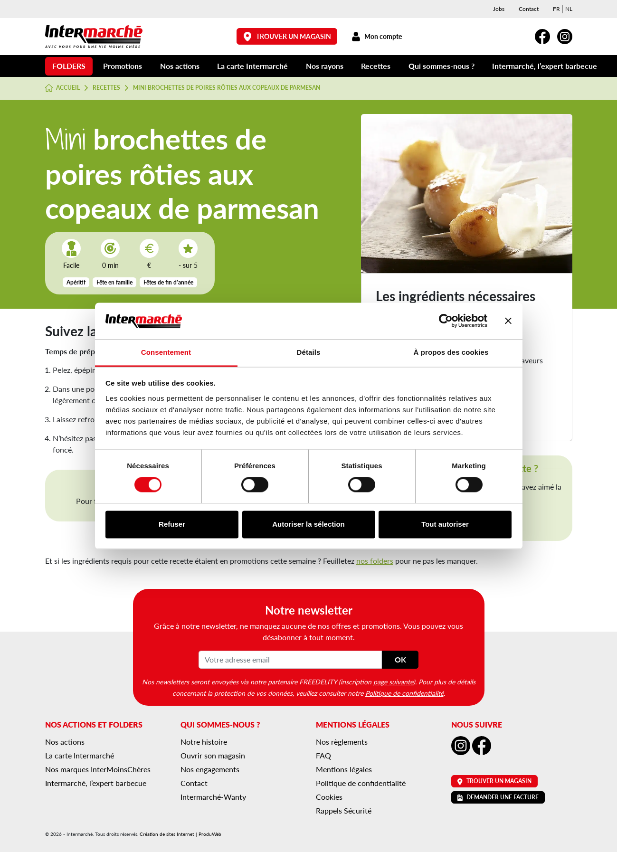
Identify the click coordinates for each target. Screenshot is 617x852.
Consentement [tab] (166, 352)
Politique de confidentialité (404, 693)
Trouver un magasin (287, 36)
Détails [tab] (309, 352)
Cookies (329, 796)
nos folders (374, 560)
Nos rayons (324, 65)
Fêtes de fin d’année (168, 282)
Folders (68, 65)
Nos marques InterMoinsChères (98, 769)
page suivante (393, 681)
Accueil (62, 88)
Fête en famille (114, 282)
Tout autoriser (445, 524)
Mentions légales (344, 769)
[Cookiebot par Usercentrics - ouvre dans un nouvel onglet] (445, 321)
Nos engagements (209, 769)
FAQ (323, 755)
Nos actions (179, 65)
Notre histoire (203, 741)
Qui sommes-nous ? (441, 65)
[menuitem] (556, 9)
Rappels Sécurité (343, 810)
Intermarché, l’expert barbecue (544, 65)
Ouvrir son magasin (212, 755)
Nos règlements (342, 741)
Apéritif (75, 282)
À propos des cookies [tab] (451, 352)
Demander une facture (498, 797)
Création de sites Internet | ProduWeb (180, 834)
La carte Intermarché (252, 65)
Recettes (375, 65)
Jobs (498, 9)
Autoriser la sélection (308, 524)
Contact (529, 9)
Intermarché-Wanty (213, 796)
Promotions (122, 65)
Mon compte (376, 36)
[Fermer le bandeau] (508, 321)
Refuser (172, 524)
